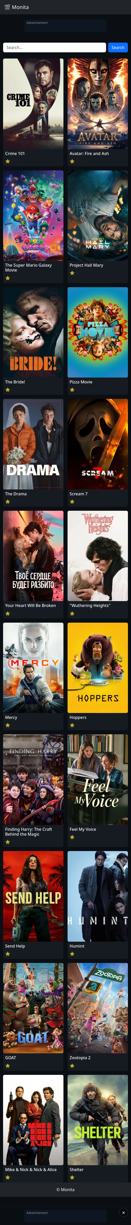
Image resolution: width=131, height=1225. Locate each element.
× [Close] (123, 1212)
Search (118, 47)
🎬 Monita (16, 7)
